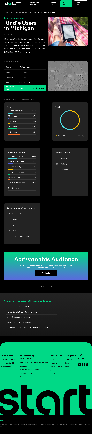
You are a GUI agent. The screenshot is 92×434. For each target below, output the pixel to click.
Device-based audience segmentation (34, 362)
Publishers (20, 2)
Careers (67, 363)
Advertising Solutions (34, 4)
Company (69, 355)
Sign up (79, 4)
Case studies (6, 367)
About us (53, 4)
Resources (55, 355)
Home (6, 13)
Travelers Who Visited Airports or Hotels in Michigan (27, 327)
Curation (23, 366)
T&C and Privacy (56, 367)
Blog (52, 359)
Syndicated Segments (28, 373)
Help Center (54, 374)
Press (67, 367)
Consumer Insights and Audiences (23, 13)
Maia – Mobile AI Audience (30, 370)
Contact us (54, 370)
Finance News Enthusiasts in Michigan (21, 312)
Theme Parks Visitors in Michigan (19, 322)
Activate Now (38, 88)
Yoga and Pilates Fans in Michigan (19, 307)
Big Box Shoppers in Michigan (18, 317)
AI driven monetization (9, 359)
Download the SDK (8, 363)
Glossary (53, 363)
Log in (64, 4)
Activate (46, 273)
